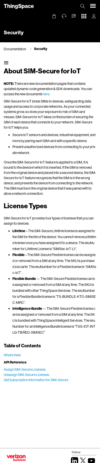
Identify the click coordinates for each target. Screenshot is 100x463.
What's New (12, 355)
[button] (73, 16)
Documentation (15, 49)
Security (40, 49)
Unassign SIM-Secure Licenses (26, 374)
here (46, 94)
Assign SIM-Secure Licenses (25, 369)
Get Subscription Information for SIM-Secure (36, 380)
